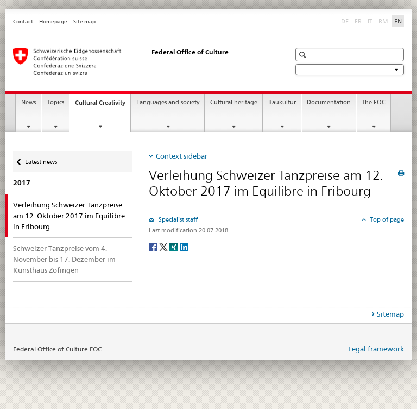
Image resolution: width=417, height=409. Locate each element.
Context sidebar (181, 156)
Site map (84, 21)
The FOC (374, 102)
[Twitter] (164, 246)
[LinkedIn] (184, 246)
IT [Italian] (371, 20)
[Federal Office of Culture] (140, 61)
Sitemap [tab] (390, 314)
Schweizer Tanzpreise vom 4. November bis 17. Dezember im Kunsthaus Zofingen (64, 259)
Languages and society (167, 102)
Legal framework (376, 348)
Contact (23, 21)
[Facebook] (154, 246)
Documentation (329, 102)
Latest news (40, 159)
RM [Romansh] (384, 20)
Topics (55, 102)
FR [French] (359, 20)
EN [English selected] (398, 21)
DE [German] (346, 20)
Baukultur (282, 102)
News (28, 102)
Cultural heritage (233, 102)
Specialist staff (177, 219)
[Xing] (174, 246)
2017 (21, 182)
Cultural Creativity (102, 105)
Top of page (386, 219)
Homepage (53, 21)
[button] (304, 54)
